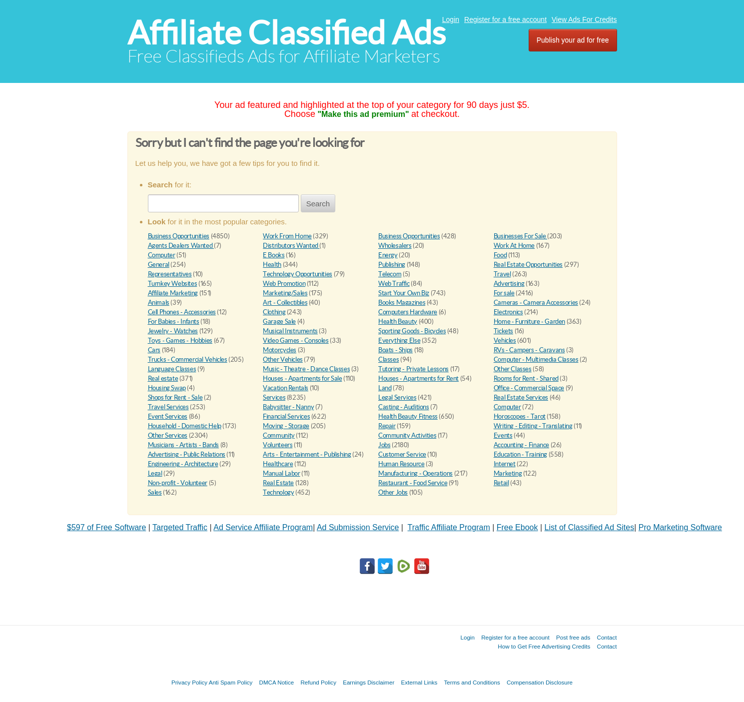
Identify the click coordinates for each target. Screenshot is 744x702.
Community (279, 435)
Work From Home (287, 236)
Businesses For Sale (520, 236)
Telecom (389, 274)
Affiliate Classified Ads (286, 32)
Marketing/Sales (285, 293)
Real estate (163, 378)
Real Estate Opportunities (528, 264)
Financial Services (286, 416)
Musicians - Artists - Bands (183, 445)
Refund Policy (318, 682)
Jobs (384, 445)
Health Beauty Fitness (408, 416)
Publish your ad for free (573, 40)
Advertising (509, 283)
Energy (388, 255)
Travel (502, 274)
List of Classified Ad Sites (590, 527)
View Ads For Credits (584, 19)
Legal (155, 473)
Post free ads (573, 637)
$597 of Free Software (106, 527)
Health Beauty (397, 321)
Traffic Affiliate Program (449, 527)
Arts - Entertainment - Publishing (307, 454)
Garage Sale (279, 321)
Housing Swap (167, 388)
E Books (273, 255)
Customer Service (402, 454)
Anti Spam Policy (231, 682)
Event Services (168, 416)
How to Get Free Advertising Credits (544, 646)
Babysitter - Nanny (288, 407)
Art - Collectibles (285, 302)
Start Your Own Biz (403, 293)
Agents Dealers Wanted (181, 245)
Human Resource (401, 464)
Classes (388, 359)
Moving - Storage (286, 426)
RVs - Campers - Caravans (529, 350)
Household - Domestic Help (184, 426)
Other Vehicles (283, 359)
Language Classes (172, 369)
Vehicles (505, 340)
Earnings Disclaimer (368, 682)
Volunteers (277, 445)
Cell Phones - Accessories (182, 312)
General (158, 264)
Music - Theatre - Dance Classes (306, 369)
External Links (419, 682)
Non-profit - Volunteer (177, 483)
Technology (278, 492)
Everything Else (399, 340)
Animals (158, 302)
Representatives (170, 274)
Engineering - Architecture (183, 464)
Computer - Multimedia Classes (536, 359)
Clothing (274, 312)
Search (318, 203)
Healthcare (278, 464)
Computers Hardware (407, 312)
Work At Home (514, 245)
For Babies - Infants (173, 321)
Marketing (508, 473)
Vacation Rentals (285, 388)
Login (450, 19)
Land (384, 388)
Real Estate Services (521, 397)
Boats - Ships (395, 350)
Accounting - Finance (521, 445)
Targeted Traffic (179, 527)
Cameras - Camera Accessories (536, 302)
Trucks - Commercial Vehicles (187, 359)
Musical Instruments (290, 331)
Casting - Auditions (403, 407)
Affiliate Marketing (173, 293)
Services (274, 397)
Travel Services (168, 407)
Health (272, 264)
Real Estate (278, 483)
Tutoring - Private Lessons (413, 369)
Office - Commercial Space (529, 388)
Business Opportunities (178, 236)
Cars (154, 350)
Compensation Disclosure (540, 682)
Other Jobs (393, 492)
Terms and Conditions (472, 682)
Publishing (391, 264)
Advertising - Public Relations (186, 454)
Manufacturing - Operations (415, 473)
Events (503, 435)
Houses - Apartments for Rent (418, 378)
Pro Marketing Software (680, 527)
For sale (504, 293)
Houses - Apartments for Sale (302, 378)
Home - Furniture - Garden (529, 321)
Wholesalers (395, 245)
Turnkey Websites (172, 283)
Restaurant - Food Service (412, 483)
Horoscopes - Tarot (520, 416)
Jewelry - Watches (173, 331)
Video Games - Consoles (295, 340)
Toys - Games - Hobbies (180, 340)
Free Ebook (517, 527)
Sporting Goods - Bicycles (412, 331)
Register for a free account (505, 19)
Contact (607, 637)
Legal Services (397, 397)
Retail (501, 483)
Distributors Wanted (291, 245)
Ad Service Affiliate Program (263, 527)
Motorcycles (279, 350)
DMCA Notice (276, 682)
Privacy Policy (189, 682)
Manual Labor (281, 473)
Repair (387, 426)
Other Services (168, 435)
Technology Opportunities (297, 274)
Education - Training (520, 454)
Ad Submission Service (358, 527)
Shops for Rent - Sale (175, 397)
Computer (161, 255)
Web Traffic (394, 283)
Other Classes (513, 369)
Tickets (503, 331)
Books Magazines (401, 302)
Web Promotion (284, 283)
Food (500, 255)
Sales (155, 492)
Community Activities (407, 435)
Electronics (508, 312)
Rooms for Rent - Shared (526, 378)
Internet (505, 464)
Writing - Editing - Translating (533, 426)
